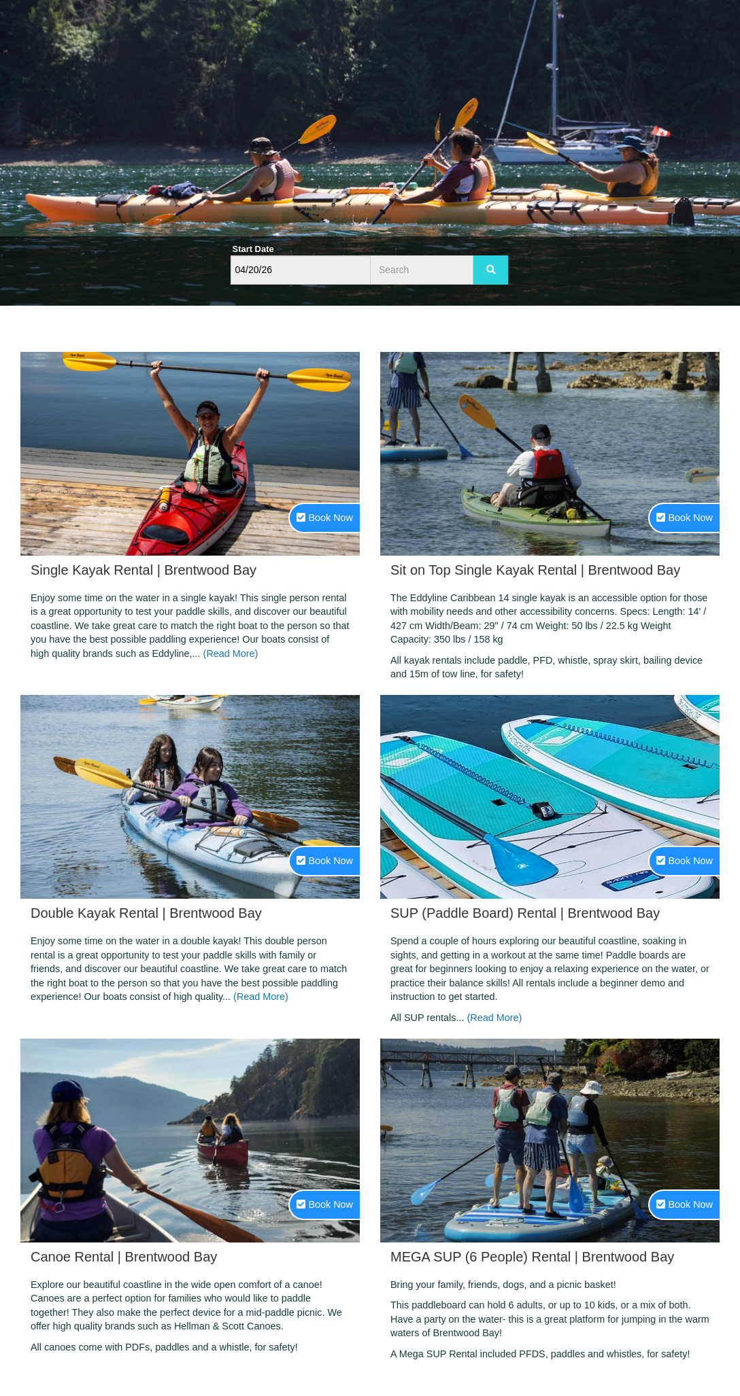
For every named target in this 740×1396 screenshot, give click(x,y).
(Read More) (230, 653)
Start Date (253, 249)
